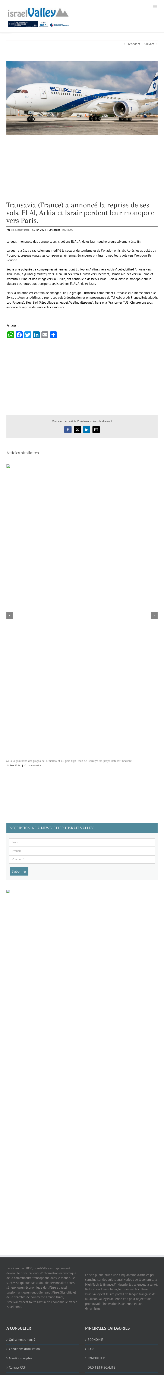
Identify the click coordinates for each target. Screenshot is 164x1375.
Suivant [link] (149, 44)
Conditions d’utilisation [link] (24, 1349)
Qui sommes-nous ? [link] (22, 1340)
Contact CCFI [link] (17, 1367)
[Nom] (82, 842)
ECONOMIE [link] (95, 1340)
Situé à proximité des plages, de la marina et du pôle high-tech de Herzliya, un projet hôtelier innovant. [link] (69, 760)
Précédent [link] (133, 44)
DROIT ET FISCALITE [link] (101, 1367)
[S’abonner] (19, 871)
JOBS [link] (91, 1349)
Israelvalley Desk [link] (20, 229)
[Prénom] (82, 851)
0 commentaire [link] (33, 765)
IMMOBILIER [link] (96, 1358)
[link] (63, 16)
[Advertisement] (82, 171)
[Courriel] (82, 859)
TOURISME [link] (67, 229)
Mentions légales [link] (20, 1358)
